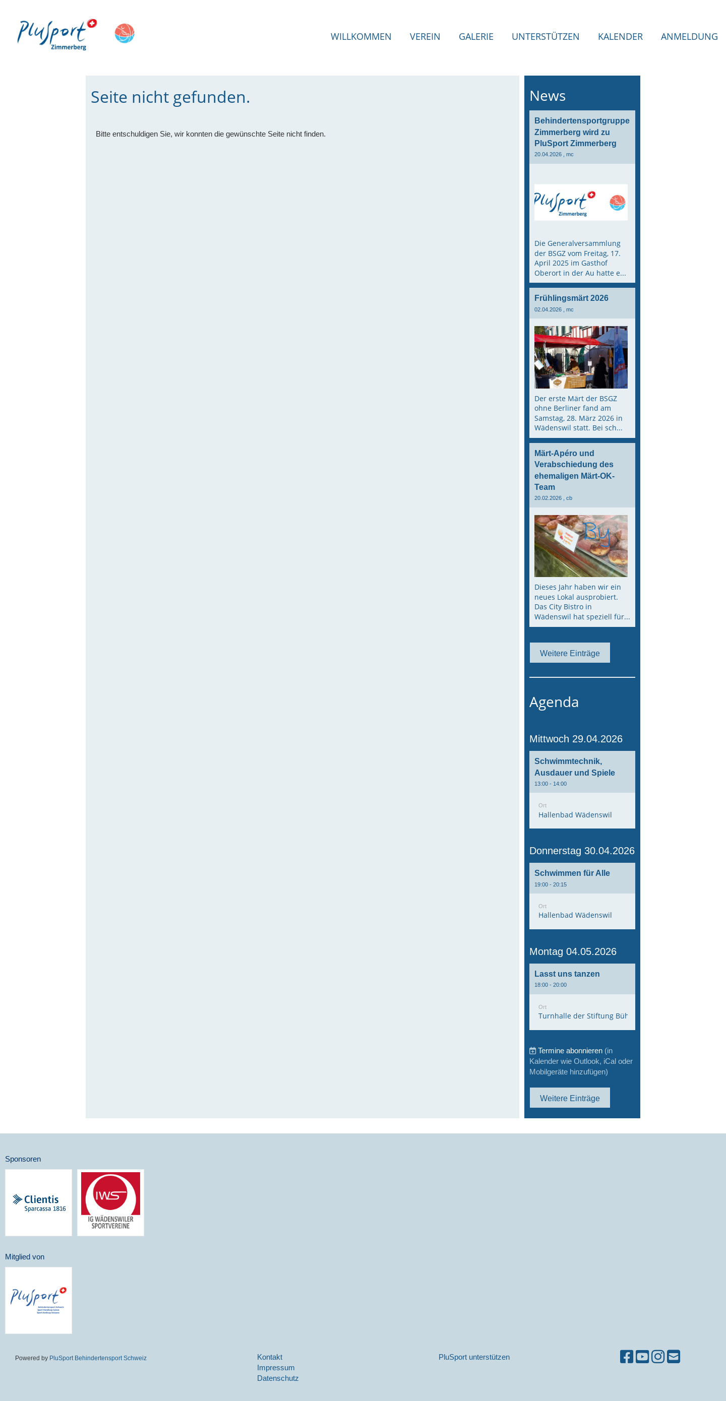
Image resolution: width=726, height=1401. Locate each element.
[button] (582, 790)
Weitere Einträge (570, 653)
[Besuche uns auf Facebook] (626, 1357)
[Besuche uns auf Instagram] (657, 1357)
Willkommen (361, 36)
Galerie (476, 36)
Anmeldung (689, 36)
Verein (425, 36)
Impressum (276, 1367)
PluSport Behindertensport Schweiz (98, 1358)
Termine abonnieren (570, 1050)
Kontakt (269, 1357)
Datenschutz (278, 1378)
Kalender (620, 36)
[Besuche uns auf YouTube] (642, 1357)
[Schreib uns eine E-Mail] (673, 1357)
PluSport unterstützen (474, 1357)
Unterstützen (546, 36)
